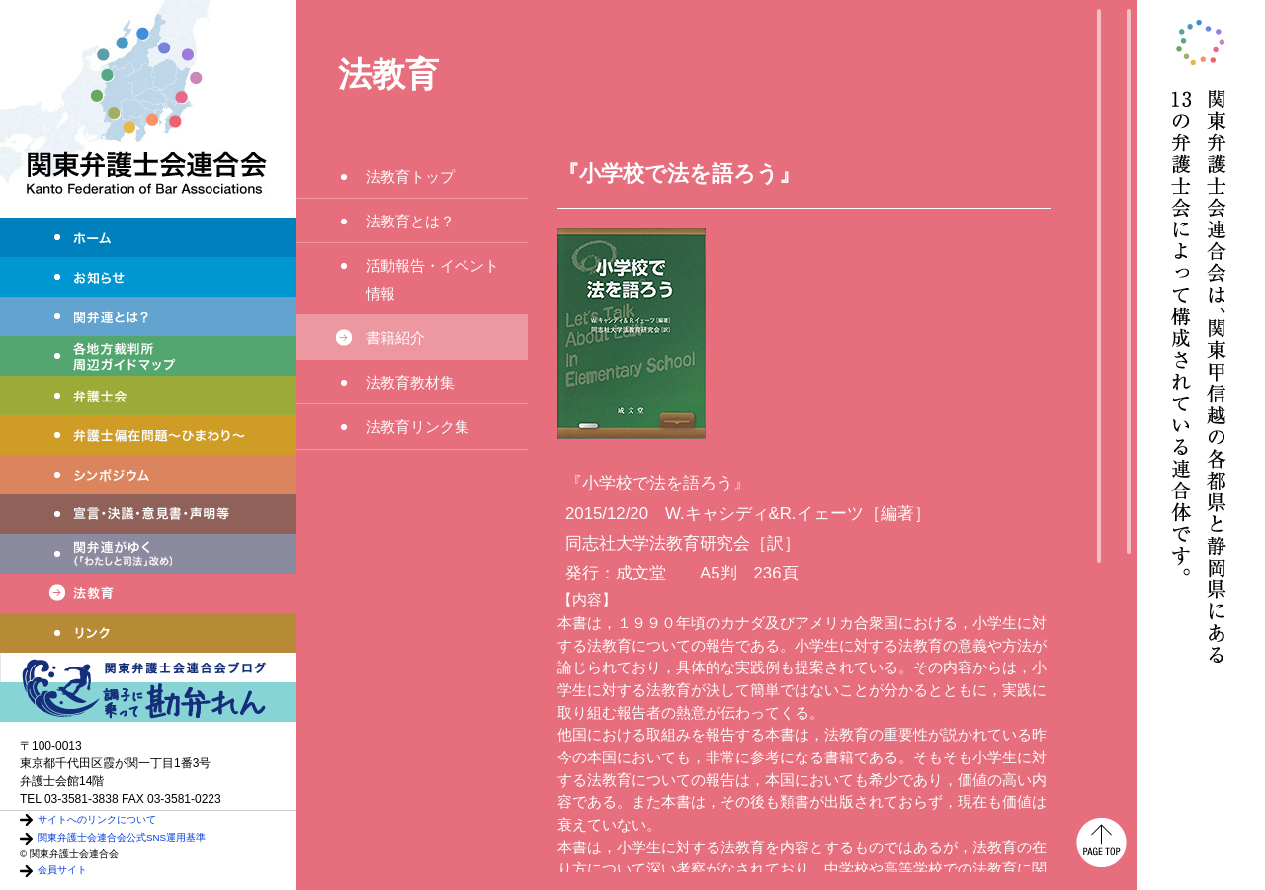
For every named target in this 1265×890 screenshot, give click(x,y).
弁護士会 (148, 395)
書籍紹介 (395, 337)
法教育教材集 (410, 382)
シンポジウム (148, 474)
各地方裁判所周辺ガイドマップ (148, 356)
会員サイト (62, 869)
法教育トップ (410, 176)
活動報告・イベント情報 (440, 279)
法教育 (148, 593)
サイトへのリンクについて (97, 819)
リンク (148, 633)
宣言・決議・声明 (148, 514)
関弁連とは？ (148, 316)
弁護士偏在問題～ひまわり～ (148, 435)
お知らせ (148, 277)
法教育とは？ (410, 221)
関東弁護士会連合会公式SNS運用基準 (122, 837)
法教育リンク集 (417, 426)
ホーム (148, 237)
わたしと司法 (148, 554)
